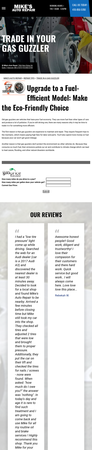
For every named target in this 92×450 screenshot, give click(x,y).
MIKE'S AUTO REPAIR (13, 78)
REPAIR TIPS (29, 78)
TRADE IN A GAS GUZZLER (47, 78)
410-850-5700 (79, 9)
